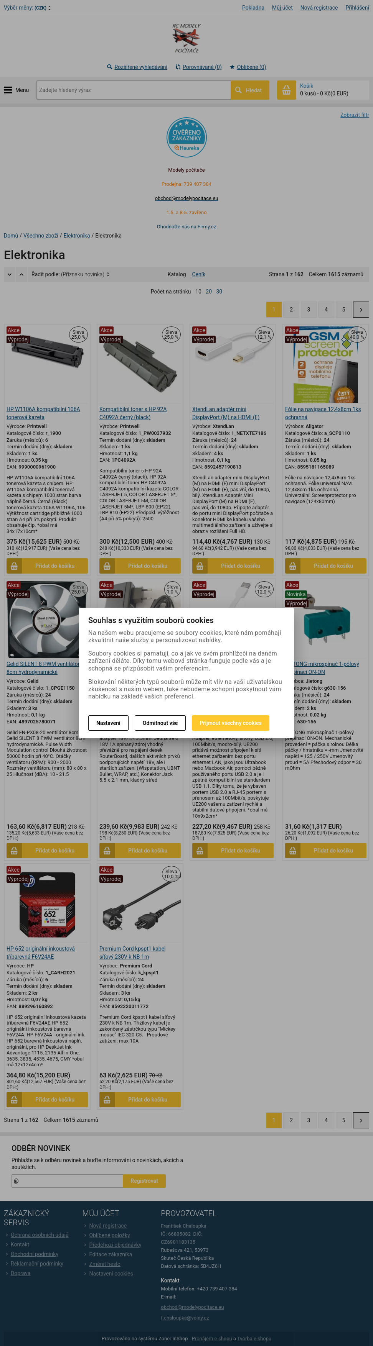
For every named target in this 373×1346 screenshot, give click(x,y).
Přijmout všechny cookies (230, 723)
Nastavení (108, 723)
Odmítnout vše (160, 723)
